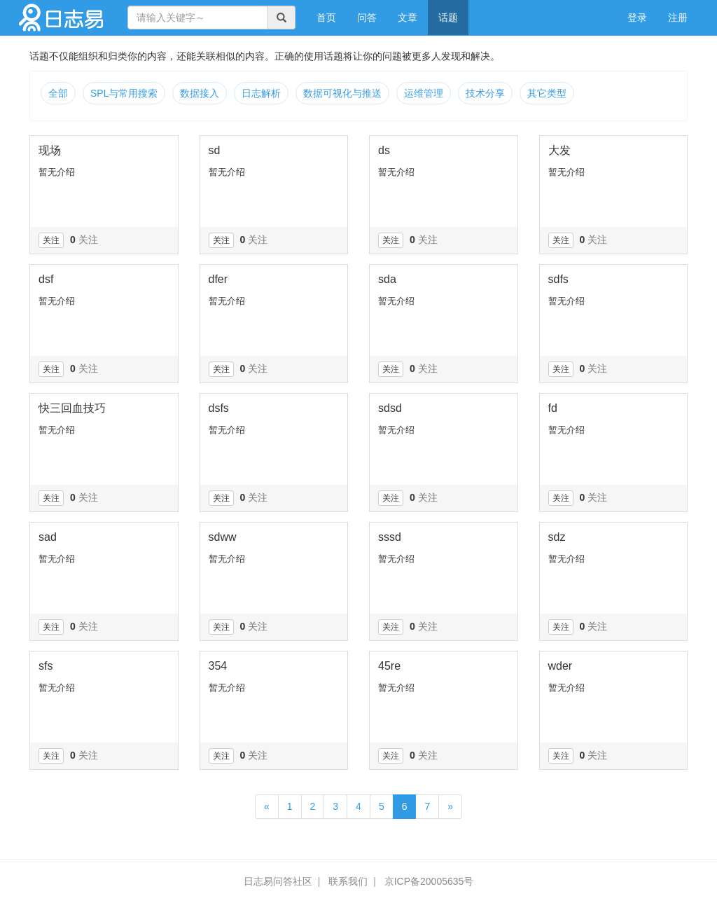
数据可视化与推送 (342, 93)
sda (387, 279)
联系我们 (348, 881)
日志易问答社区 (278, 881)
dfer (218, 279)
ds (384, 150)
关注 (51, 240)
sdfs (558, 279)
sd (215, 150)
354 (218, 666)
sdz (557, 537)
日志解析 (261, 93)
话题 (448, 17)
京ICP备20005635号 (429, 881)
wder (560, 666)
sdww (223, 537)
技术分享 (485, 93)
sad (48, 537)
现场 (50, 150)
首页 (331, 16)
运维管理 (423, 93)
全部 (58, 93)
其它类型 (546, 93)
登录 (637, 17)
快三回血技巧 (72, 408)
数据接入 (199, 93)
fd (552, 408)
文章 (407, 17)
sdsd (390, 408)
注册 (678, 17)
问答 (367, 17)
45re (389, 666)
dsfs (219, 408)
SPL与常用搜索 (124, 93)
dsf (46, 279)
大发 (559, 150)
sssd (389, 537)
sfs (46, 666)
